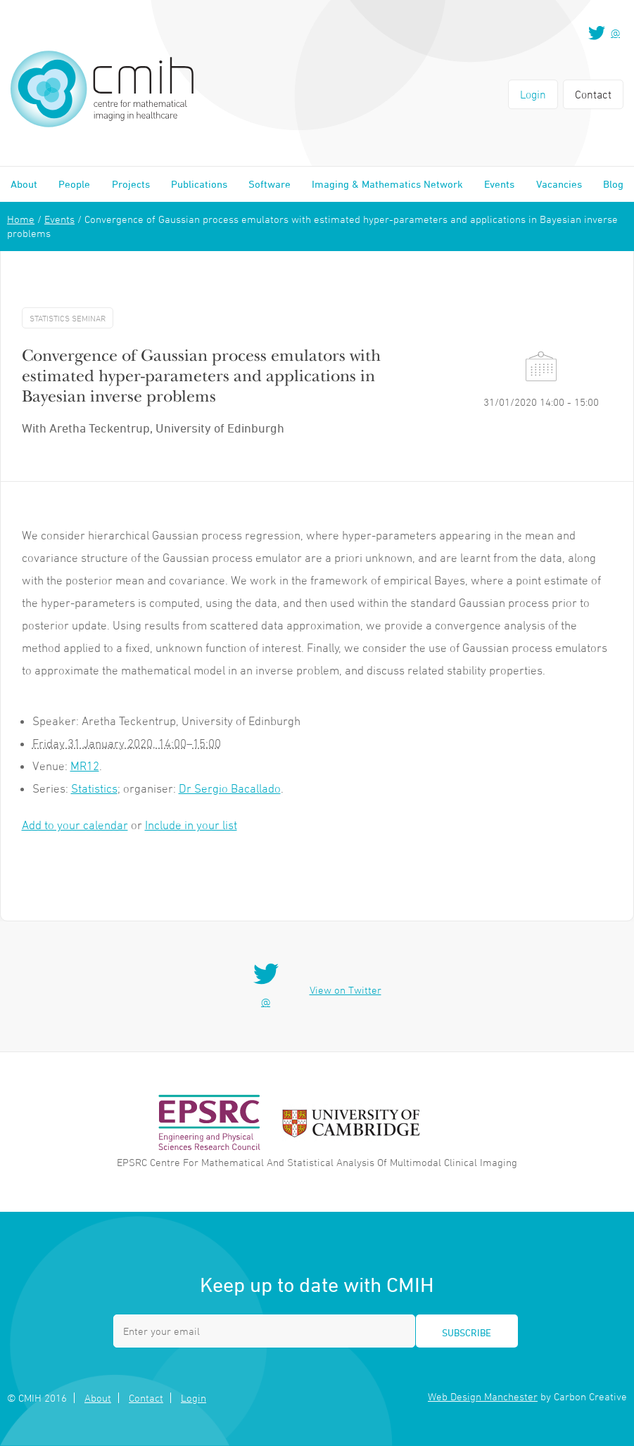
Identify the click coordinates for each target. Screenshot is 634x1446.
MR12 (84, 766)
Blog (613, 184)
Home (20, 219)
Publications (199, 184)
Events (499, 184)
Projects (131, 184)
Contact (593, 94)
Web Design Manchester (483, 1396)
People (74, 184)
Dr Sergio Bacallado (230, 788)
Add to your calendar (75, 825)
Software (269, 184)
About (24, 184)
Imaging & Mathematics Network (387, 184)
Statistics (94, 788)
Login (533, 94)
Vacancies (559, 184)
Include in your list (191, 825)
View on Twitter (345, 990)
